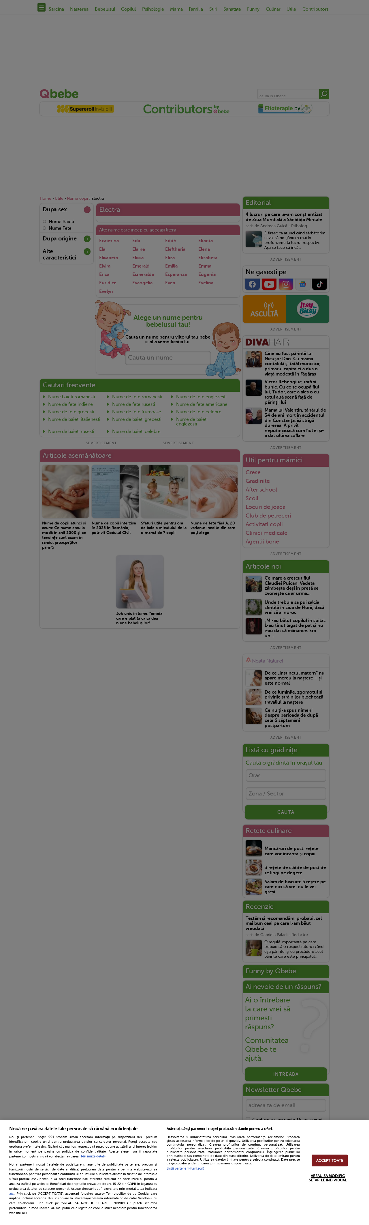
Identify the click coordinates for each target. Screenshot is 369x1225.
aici (11, 1194)
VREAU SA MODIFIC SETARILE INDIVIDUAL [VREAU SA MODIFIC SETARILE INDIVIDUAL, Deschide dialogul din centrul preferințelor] (328, 1178)
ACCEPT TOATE (329, 1160)
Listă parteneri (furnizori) (185, 1168)
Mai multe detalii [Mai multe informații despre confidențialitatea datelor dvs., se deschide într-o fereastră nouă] (93, 1156)
